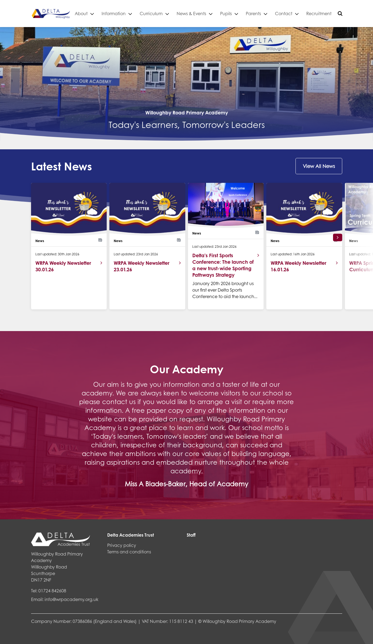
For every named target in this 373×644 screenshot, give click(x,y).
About (95, 13)
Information (127, 13)
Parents (267, 13)
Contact (297, 13)
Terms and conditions (129, 552)
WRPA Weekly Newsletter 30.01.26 (63, 266)
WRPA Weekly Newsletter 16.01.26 (298, 266)
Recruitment (332, 13)
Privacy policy (121, 545)
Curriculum (164, 13)
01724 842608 (52, 590)
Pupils (240, 13)
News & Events (205, 13)
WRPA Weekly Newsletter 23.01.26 (141, 266)
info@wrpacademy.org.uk (71, 599)
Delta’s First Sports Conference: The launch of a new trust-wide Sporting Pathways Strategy (223, 265)
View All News (319, 166)
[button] (337, 237)
